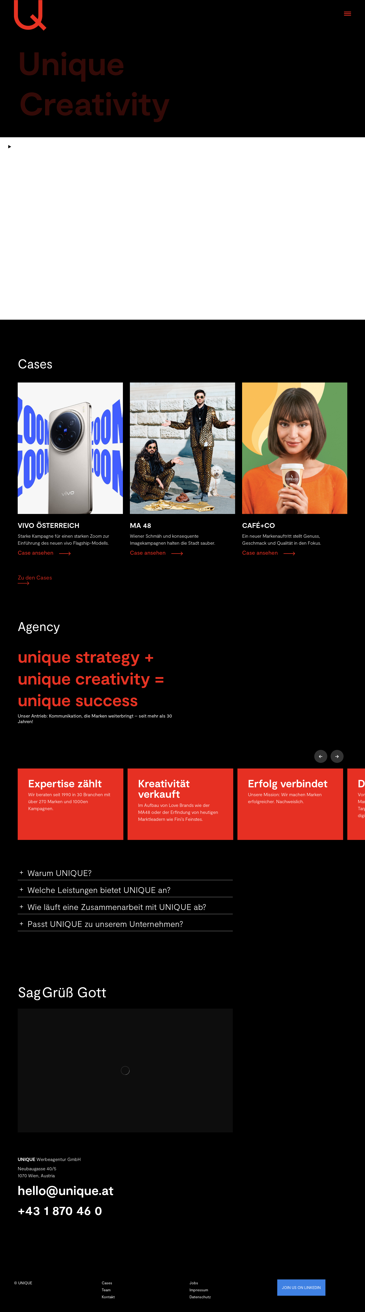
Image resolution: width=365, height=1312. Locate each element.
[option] (70, 804)
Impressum (198, 1290)
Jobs (193, 1283)
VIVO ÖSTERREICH (48, 525)
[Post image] (70, 449)
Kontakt (108, 1297)
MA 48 (140, 525)
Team (106, 1290)
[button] (320, 756)
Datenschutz (200, 1297)
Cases (107, 1283)
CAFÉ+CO (258, 525)
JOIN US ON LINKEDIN (301, 1287)
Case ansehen (35, 553)
